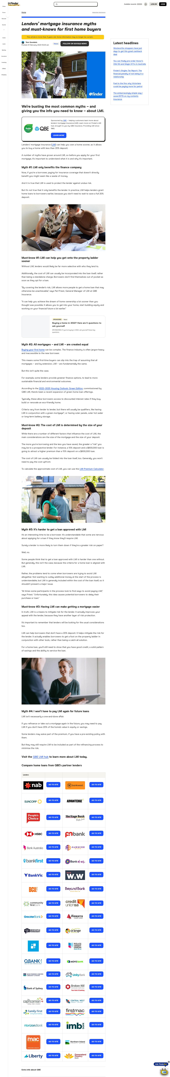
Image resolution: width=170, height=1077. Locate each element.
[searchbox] (80, 4)
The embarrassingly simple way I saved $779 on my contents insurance (131, 96)
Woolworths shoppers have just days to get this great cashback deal (131, 52)
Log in (154, 4)
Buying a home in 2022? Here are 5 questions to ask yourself (80, 327)
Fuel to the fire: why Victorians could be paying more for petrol (131, 85)
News (35, 13)
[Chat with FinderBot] (164, 1071)
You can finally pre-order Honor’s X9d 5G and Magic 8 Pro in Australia (133, 62)
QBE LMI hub (44, 759)
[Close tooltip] (169, 1062)
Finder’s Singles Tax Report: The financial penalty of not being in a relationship (132, 74)
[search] (80, 4)
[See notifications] (145, 4)
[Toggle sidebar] (8, 15)
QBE (70, 122)
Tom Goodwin (36, 43)
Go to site (57, 787)
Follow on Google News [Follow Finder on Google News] (82, 45)
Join (163, 4)
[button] (4, 5)
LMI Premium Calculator (96, 471)
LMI (57, 147)
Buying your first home (37, 352)
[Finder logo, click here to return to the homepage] (23, 4)
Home (28, 13)
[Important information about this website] (102, 13)
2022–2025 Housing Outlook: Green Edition (65, 391)
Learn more (62, 138)
